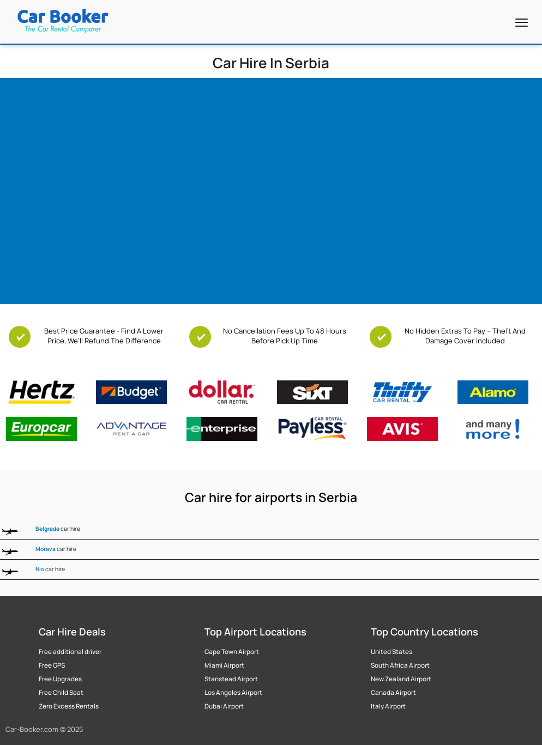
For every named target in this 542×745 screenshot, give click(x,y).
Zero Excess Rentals (69, 706)
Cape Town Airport (231, 651)
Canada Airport (393, 692)
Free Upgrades (60, 679)
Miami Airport (224, 665)
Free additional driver (70, 651)
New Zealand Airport (401, 679)
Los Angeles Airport (233, 692)
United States (391, 651)
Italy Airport (388, 706)
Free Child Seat (61, 692)
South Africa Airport (400, 665)
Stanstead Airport (231, 679)
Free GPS (52, 665)
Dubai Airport (224, 706)
